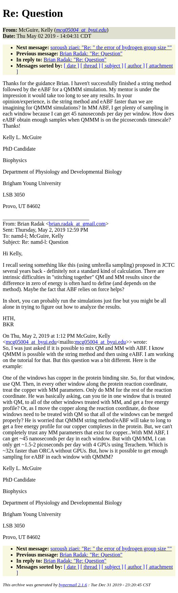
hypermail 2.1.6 (73, 584)
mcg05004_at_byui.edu (31, 342)
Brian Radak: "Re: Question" (91, 53)
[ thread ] (90, 66)
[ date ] (71, 66)
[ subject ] (112, 66)
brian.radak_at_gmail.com (77, 224)
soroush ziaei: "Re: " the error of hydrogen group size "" (111, 47)
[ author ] (135, 66)
